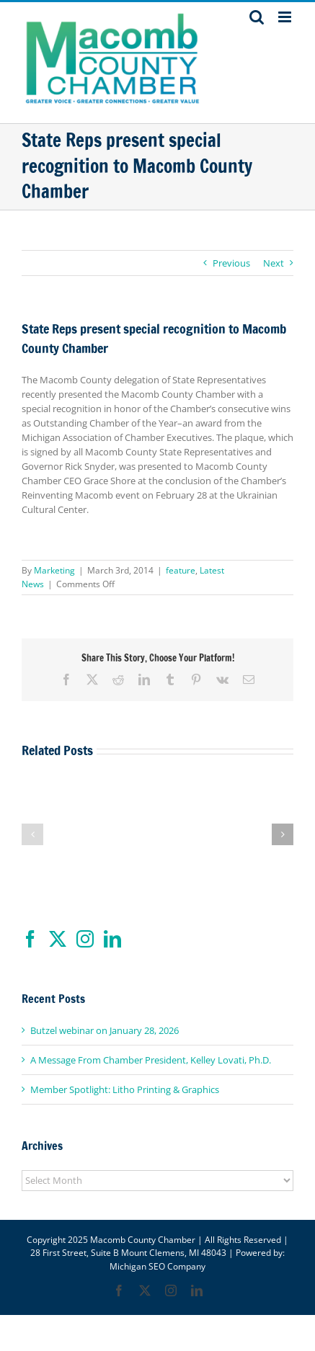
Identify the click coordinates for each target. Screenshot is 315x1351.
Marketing (54, 570)
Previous (231, 263)
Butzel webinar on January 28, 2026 (104, 1030)
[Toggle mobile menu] (285, 16)
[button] (32, 834)
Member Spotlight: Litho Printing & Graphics (124, 1089)
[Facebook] (30, 939)
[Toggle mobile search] (256, 16)
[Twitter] (57, 939)
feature (180, 570)
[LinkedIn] (112, 939)
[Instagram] (85, 939)
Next (273, 263)
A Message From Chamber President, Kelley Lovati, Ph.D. (150, 1059)
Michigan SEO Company (157, 1266)
